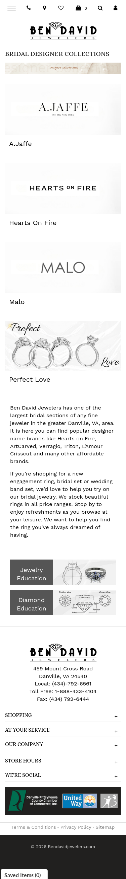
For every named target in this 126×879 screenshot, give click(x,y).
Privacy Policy (75, 827)
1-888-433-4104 (75, 691)
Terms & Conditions (33, 827)
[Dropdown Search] (100, 8)
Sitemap (105, 827)
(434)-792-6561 (70, 683)
